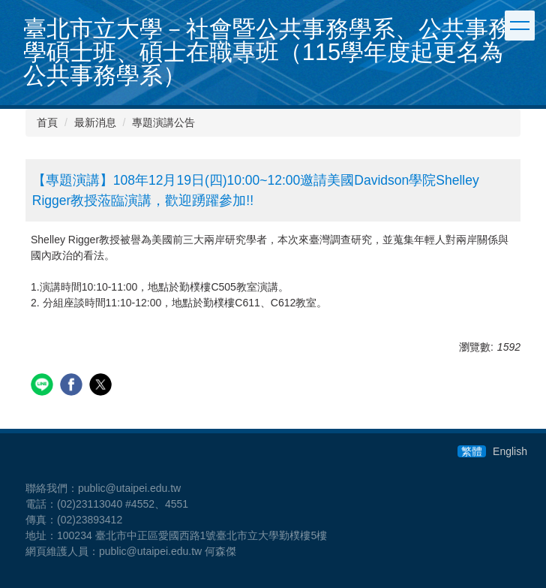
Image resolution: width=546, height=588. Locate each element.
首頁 (47, 122)
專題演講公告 (163, 122)
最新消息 (95, 122)
